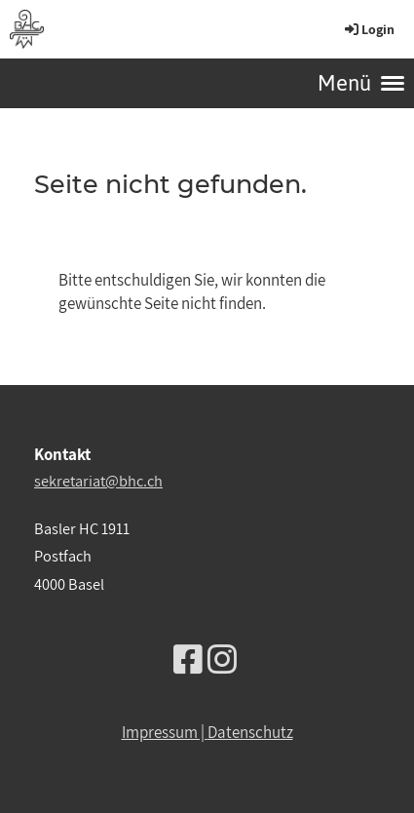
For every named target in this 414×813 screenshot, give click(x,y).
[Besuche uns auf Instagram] (222, 659)
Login (368, 29)
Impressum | (164, 732)
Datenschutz (250, 732)
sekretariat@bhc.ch (98, 480)
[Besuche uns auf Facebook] (188, 659)
